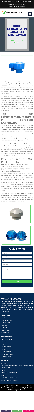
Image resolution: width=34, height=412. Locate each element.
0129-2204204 (14, 380)
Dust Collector (6, 352)
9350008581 (5, 378)
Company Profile (6, 320)
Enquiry (28, 411)
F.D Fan (3, 344)
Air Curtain (4, 349)
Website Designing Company (17, 390)
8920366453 (12, 5)
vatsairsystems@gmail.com (16, 7)
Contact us (5, 333)
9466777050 (21, 5)
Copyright (6, 386)
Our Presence (5, 330)
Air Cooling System (7, 354)
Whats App (17, 411)
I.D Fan (3, 342)
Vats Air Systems (11, 299)
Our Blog (4, 328)
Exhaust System (6, 357)
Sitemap (4, 325)
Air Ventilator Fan (6, 339)
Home (16, 39)
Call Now (6, 411)
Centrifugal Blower (7, 347)
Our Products (5, 323)
